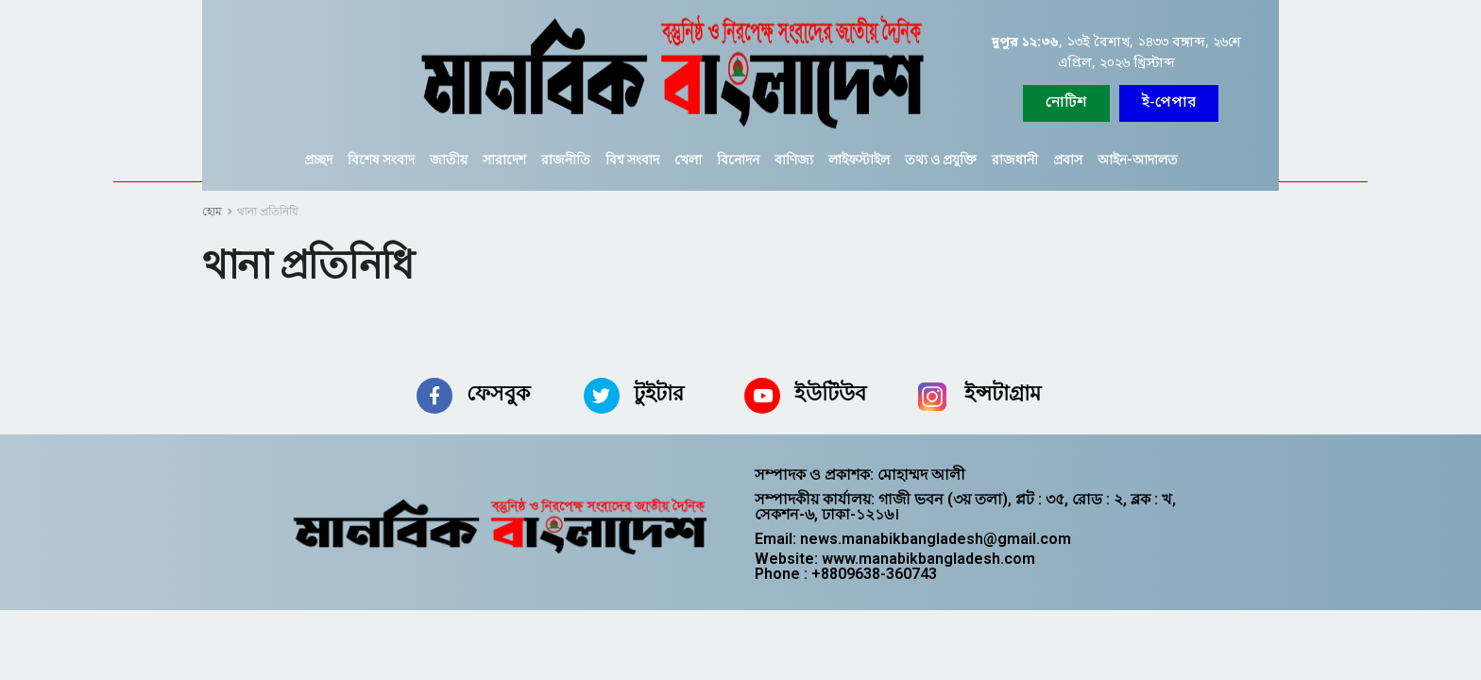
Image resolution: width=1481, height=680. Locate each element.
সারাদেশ (504, 159)
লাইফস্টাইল (859, 159)
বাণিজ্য (794, 159)
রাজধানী (1015, 159)
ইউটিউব (830, 393)
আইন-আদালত (1138, 159)
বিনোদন (738, 159)
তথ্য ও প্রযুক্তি (941, 159)
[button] (1168, 103)
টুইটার (659, 393)
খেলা (688, 159)
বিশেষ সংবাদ (381, 159)
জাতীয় (449, 159)
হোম (212, 211)
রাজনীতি (565, 159)
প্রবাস (1067, 159)
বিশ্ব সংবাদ (632, 159)
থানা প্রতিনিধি (267, 211)
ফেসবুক (498, 393)
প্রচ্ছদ (318, 159)
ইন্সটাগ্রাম (1002, 393)
